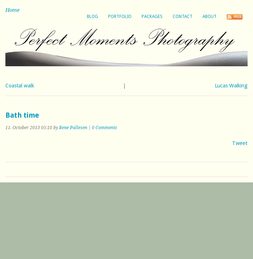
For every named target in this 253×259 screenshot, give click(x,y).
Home (12, 10)
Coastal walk (19, 85)
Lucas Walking (231, 85)
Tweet (240, 143)
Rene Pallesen (73, 127)
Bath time (22, 115)
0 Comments (104, 127)
